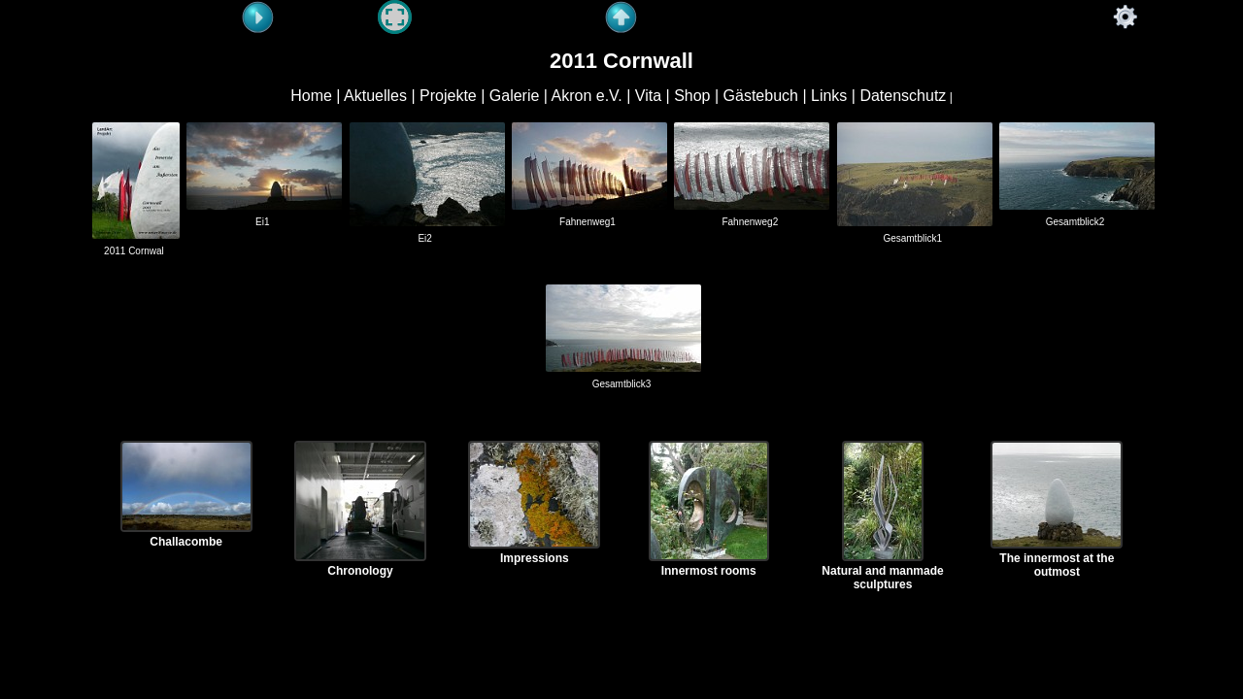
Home (311, 95)
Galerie (514, 95)
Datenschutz (902, 95)
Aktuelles (375, 95)
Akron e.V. (587, 95)
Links (829, 95)
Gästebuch (760, 95)
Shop (692, 95)
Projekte (448, 95)
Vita (648, 95)
